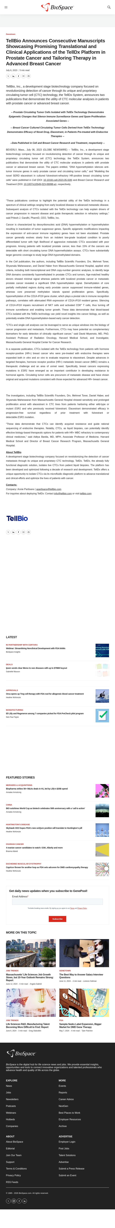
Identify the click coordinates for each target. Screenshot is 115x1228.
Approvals (12, 690)
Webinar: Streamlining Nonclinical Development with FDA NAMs (35, 648)
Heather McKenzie (13, 697)
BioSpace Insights (13, 652)
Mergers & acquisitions (19, 785)
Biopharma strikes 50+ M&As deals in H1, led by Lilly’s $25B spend (37, 788)
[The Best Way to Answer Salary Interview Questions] (84, 953)
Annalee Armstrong (13, 792)
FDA (61, 1020)
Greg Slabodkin (35, 1031)
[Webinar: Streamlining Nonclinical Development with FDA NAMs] (102, 650)
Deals (9, 664)
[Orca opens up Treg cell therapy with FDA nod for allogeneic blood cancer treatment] (102, 696)
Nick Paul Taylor (12, 717)
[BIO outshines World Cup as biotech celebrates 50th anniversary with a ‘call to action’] (102, 810)
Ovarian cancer (15, 844)
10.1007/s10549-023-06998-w (40, 184)
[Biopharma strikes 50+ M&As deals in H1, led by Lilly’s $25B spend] (102, 791)
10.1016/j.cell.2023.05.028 (57, 180)
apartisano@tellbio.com (48, 489)
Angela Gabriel (36, 984)
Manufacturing (14, 710)
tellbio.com (85, 493)
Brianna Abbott (12, 851)
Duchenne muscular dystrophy (23, 864)
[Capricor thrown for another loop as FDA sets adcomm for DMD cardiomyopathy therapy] (102, 869)
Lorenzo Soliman (90, 981)
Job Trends (12, 971)
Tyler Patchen (87, 1031)
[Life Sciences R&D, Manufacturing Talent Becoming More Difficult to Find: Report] (31, 1003)
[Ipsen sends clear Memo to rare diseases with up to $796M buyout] (102, 670)
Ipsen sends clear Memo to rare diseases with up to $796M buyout (36, 668)
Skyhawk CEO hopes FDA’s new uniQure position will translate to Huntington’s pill (44, 828)
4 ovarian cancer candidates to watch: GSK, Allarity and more (34, 847)
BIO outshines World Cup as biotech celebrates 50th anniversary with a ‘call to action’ (45, 808)
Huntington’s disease (18, 824)
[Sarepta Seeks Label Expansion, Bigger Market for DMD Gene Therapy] (84, 1003)
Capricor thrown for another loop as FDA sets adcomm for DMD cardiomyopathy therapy (47, 867)
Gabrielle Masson (13, 672)
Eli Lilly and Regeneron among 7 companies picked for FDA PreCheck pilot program (45, 713)
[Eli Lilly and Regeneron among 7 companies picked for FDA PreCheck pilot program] (102, 715)
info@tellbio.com (63, 493)
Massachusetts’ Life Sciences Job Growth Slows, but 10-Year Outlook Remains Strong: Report (30, 977)
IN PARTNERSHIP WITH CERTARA (22, 645)
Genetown (10, 34)
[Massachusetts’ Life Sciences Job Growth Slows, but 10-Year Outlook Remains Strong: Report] (31, 953)
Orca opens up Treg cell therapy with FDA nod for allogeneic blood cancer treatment (45, 694)
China (9, 805)
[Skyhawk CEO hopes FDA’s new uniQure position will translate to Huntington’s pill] (102, 830)
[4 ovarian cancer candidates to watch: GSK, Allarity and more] (102, 850)
